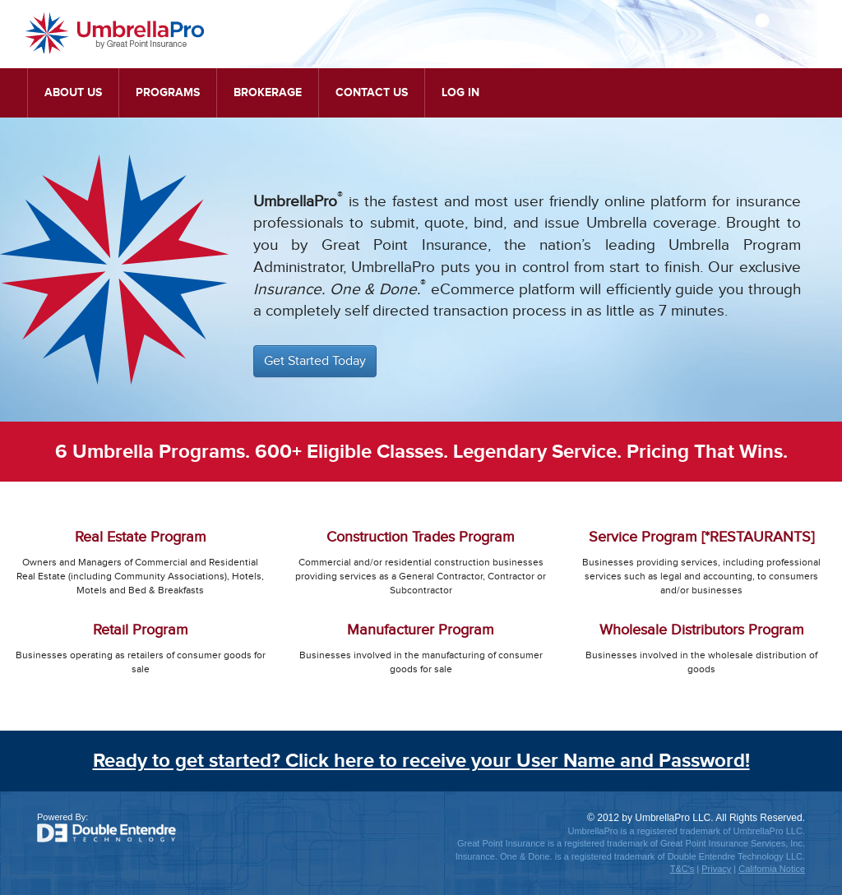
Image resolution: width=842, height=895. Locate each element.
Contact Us (371, 92)
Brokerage (268, 92)
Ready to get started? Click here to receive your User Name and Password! (421, 761)
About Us (73, 92)
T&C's (682, 869)
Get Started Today (315, 361)
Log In (460, 92)
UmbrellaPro (115, 32)
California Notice (771, 869)
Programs (168, 92)
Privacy (716, 869)
